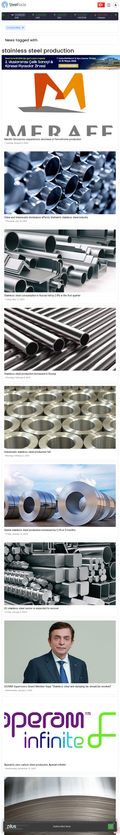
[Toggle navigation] (115, 5)
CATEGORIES (15, 27)
